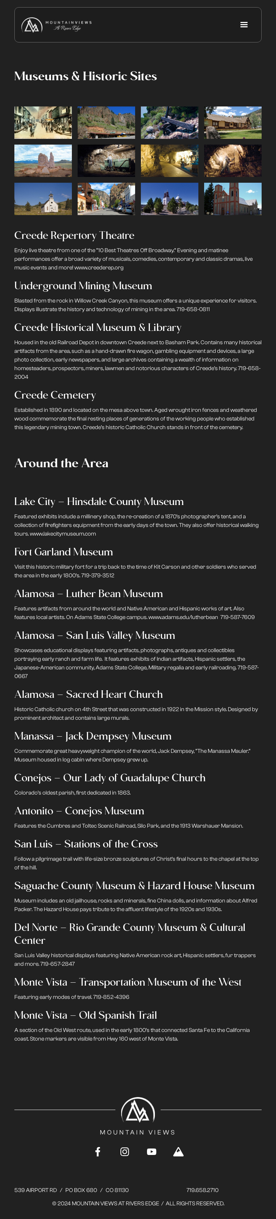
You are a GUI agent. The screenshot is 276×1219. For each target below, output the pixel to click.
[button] (244, 24)
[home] (56, 25)
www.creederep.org (99, 267)
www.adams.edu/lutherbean (183, 617)
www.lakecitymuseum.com (63, 534)
